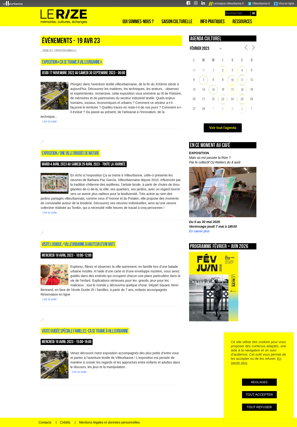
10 (232, 80)
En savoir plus (199, 231)
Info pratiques (212, 21)
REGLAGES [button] (259, 382)
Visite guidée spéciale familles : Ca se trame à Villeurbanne (85, 331)
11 (242, 80)
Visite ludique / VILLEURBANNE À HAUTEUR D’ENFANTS (78, 244)
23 (222, 99)
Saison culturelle (176, 21)
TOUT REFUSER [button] (259, 407)
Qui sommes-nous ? (138, 21)
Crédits (65, 422)
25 (242, 99)
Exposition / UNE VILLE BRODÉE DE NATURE (70, 153)
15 (213, 90)
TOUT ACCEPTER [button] (259, 394)
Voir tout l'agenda (222, 128)
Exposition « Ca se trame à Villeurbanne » (72, 62)
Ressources (242, 21)
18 (242, 90)
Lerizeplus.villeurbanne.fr (226, 4)
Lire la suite (49, 121)
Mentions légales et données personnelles (109, 422)
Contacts (45, 422)
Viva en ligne (284, 4)
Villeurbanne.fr (259, 4)
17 (232, 90)
